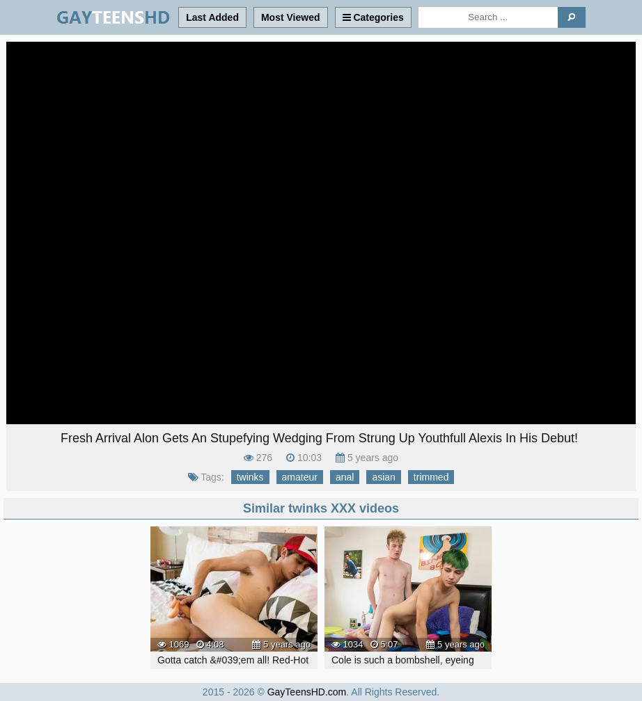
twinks (250, 477)
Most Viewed (290, 17)
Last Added (212, 17)
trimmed (431, 477)
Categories (373, 17)
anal (345, 477)
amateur (300, 477)
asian (383, 477)
